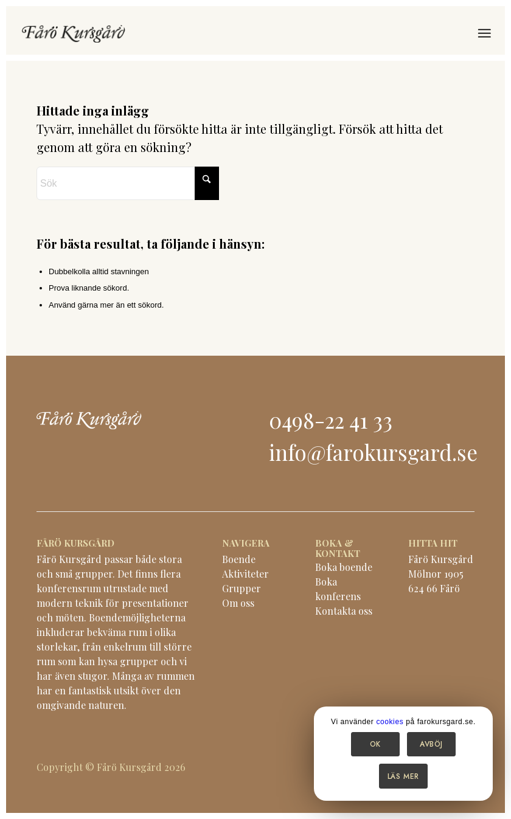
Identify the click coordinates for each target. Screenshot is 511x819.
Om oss (238, 602)
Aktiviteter (245, 573)
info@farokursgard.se (373, 452)
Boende (238, 559)
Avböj (431, 744)
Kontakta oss (343, 610)
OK (375, 744)
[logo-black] (73, 33)
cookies (389, 721)
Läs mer (403, 776)
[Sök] (127, 183)
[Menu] (484, 33)
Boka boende (343, 567)
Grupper (241, 588)
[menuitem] (484, 33)
